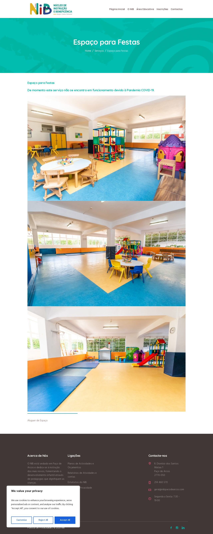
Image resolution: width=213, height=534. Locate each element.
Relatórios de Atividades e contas (82, 475)
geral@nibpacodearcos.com (169, 490)
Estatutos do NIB (77, 482)
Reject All (43, 520)
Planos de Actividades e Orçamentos (81, 466)
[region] (43, 506)
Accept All (65, 520)
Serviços (99, 51)
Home (88, 51)
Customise (21, 520)
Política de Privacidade (80, 488)
